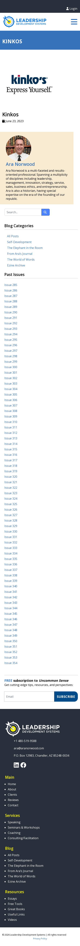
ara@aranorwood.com (29, 748)
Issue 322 (10, 488)
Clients (12, 795)
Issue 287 (10, 296)
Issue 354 (10, 663)
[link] (16, 766)
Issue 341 (10, 592)
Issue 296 (10, 345)
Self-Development (19, 242)
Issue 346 (10, 619)
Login (71, 9)
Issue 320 (10, 477)
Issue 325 (10, 504)
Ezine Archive (16, 265)
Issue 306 (10, 400)
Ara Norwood (20, 164)
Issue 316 (10, 455)
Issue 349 (10, 636)
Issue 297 (10, 351)
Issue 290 (10, 312)
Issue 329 (10, 526)
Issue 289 (10, 307)
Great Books (16, 909)
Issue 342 (10, 597)
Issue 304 (10, 389)
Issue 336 (10, 564)
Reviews (13, 800)
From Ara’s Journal (19, 254)
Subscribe (66, 696)
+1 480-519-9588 (25, 741)
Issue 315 (10, 449)
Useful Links (16, 914)
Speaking (14, 822)
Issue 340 (10, 586)
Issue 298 (10, 356)
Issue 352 (10, 652)
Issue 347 (10, 625)
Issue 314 (10, 444)
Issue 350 (10, 641)
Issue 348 (10, 630)
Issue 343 (10, 603)
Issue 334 (10, 553)
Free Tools (15, 904)
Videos (12, 920)
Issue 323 (10, 493)
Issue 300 (10, 367)
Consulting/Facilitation (23, 838)
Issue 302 (10, 378)
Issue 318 (10, 466)
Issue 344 (10, 608)
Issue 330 (10, 531)
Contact (13, 805)
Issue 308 (10, 411)
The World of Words (21, 260)
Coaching (14, 833)
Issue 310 (10, 422)
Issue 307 (10, 405)
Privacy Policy (40, 938)
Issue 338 (10, 575)
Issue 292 (10, 323)
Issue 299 (10, 362)
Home (12, 784)
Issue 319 (10, 471)
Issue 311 (10, 427)
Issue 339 (10, 581)
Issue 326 (10, 510)
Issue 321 (10, 482)
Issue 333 (10, 548)
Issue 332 (10, 542)
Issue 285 (10, 285)
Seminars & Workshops (24, 827)
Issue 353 (10, 657)
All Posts (13, 236)
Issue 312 (10, 433)
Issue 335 (10, 559)
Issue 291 (10, 318)
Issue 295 (10, 340)
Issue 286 (10, 290)
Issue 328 (10, 520)
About (12, 789)
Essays (12, 899)
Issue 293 (10, 329)
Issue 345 (10, 614)
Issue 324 (10, 499)
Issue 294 (10, 334)
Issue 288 (10, 301)
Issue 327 (10, 515)
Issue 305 (10, 394)
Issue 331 (10, 537)
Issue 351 (10, 646)
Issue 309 (10, 416)
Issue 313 (10, 438)
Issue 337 (10, 570)
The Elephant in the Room (25, 248)
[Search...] (23, 212)
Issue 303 (10, 384)
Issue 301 (10, 373)
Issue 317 (10, 460)
